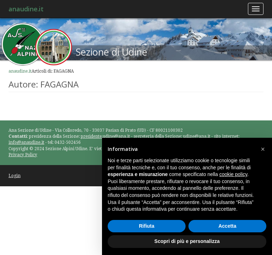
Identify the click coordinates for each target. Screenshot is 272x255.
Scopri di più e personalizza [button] (187, 241)
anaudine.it (26, 9)
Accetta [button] (228, 226)
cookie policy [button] (233, 174)
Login (14, 175)
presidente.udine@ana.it (105, 136)
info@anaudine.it (26, 142)
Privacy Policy (22, 154)
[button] (262, 149)
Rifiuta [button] (146, 226)
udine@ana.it (196, 136)
